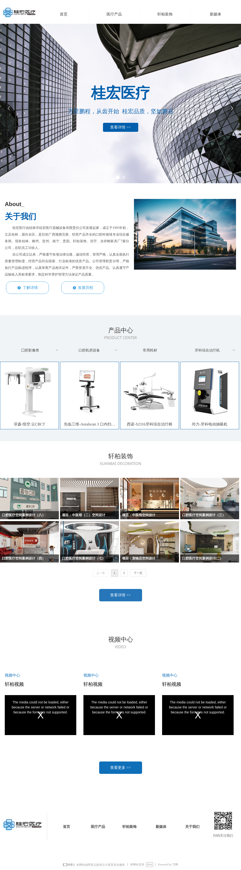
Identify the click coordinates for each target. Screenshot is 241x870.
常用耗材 (150, 350)
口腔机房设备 (98, 350)
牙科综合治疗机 (215, 350)
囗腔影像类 (40, 350)
